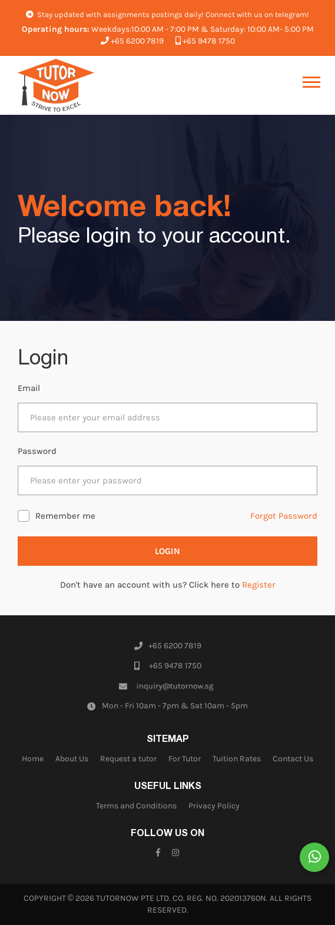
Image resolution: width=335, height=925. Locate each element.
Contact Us (293, 759)
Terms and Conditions (136, 806)
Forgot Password (283, 515)
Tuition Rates (237, 759)
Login (167, 551)
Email (29, 388)
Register (259, 584)
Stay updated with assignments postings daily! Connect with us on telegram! (167, 14)
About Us (71, 759)
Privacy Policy (214, 806)
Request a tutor (128, 759)
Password (37, 451)
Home (33, 759)
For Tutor (184, 759)
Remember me (65, 515)
